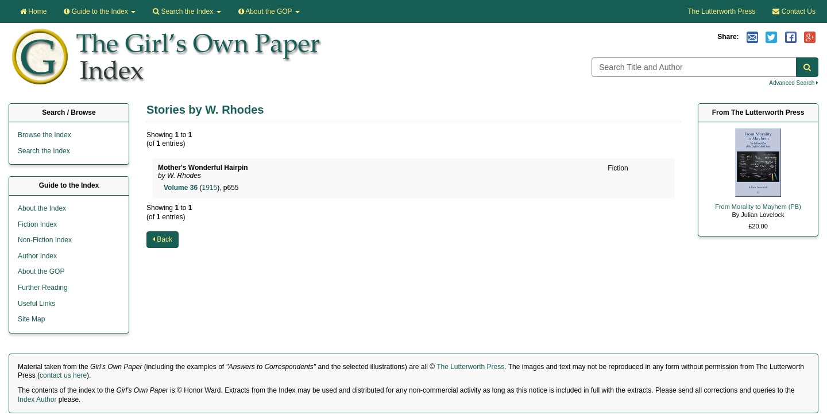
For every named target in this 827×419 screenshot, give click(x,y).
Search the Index (44, 151)
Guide (100, 11)
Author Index (37, 256)
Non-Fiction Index (45, 240)
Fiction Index (37, 224)
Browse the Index (44, 135)
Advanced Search (793, 83)
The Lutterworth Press (721, 11)
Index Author (37, 399)
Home (33, 11)
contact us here (63, 375)
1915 (209, 188)
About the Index (42, 208)
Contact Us (794, 11)
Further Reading (43, 288)
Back (162, 239)
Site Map (31, 319)
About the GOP (269, 11)
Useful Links (36, 304)
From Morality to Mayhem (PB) (758, 206)
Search (187, 11)
